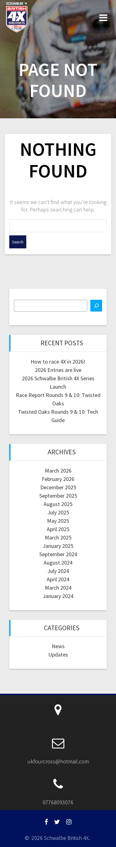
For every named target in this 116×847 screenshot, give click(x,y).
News (58, 646)
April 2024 (58, 579)
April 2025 (58, 529)
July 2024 (58, 570)
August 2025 (58, 504)
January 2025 (58, 545)
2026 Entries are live (58, 369)
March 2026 (58, 470)
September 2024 (58, 554)
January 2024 (58, 596)
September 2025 (58, 495)
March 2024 (58, 587)
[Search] (96, 306)
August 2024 (58, 562)
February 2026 (58, 478)
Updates (58, 654)
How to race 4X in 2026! (58, 361)
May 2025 (58, 520)
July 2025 (58, 512)
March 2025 (58, 537)
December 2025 (58, 487)
